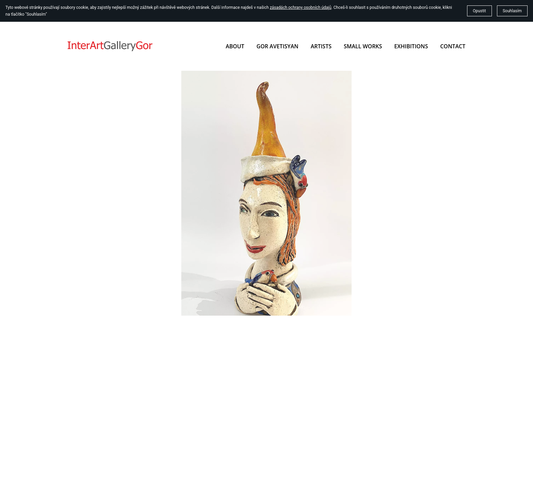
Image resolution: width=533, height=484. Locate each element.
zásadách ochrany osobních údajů (300, 7)
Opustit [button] (479, 11)
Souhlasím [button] (512, 11)
